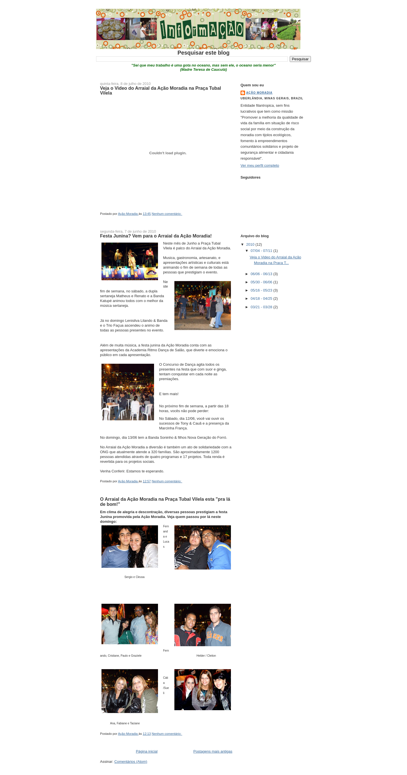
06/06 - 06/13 (262, 274)
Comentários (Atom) (130, 761)
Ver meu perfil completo (260, 165)
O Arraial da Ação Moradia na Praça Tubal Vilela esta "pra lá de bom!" (165, 501)
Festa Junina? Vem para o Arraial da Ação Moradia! (156, 235)
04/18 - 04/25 (262, 298)
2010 (251, 244)
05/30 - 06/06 (262, 282)
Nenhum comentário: (167, 213)
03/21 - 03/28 (262, 307)
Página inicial (147, 751)
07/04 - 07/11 (262, 251)
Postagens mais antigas (212, 751)
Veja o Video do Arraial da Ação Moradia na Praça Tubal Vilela (160, 90)
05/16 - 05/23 (262, 290)
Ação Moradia (259, 92)
